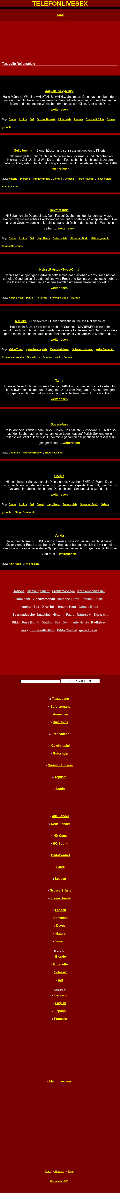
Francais (60, 1018)
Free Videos (60, 734)
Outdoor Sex (50, 622)
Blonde (60, 956)
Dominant (14, 452)
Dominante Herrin (76, 622)
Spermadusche (23, 614)
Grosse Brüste (60, 890)
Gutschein (60, 753)
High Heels (64, 119)
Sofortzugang (60, 706)
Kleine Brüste (60, 898)
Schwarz (60, 972)
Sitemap (59, 1171)
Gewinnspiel (60, 745)
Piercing (25, 178)
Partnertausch (85, 178)
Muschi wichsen (59, 349)
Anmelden (60, 714)
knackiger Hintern (50, 614)
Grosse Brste (88, 606)
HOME (60, 15)
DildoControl (60, 855)
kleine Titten (16, 349)
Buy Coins (60, 722)
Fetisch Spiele (92, 599)
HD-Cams (61, 835)
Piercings (41, 297)
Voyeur (60, 941)
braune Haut (67, 606)
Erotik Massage (63, 591)
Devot (40, 504)
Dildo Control (67, 630)
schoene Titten (68, 599)
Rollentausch (10, 186)
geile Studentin (105, 349)
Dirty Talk (48, 606)
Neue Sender (60, 824)
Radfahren (99, 622)
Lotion (23, 119)
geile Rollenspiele (36, 349)
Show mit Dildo (95, 119)
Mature (60, 933)
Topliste (60, 777)
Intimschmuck (41, 178)
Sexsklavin (33, 357)
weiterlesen (59, 109)
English (60, 1003)
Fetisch (60, 910)
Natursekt (84, 614)
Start (48, 1171)
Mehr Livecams (60, 1081)
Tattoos (75, 297)
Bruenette (60, 964)
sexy (24, 630)
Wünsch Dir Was (60, 765)
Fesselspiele (104, 178)
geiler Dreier (88, 630)
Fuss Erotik (30, 622)
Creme (12, 119)
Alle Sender (60, 816)
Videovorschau (44, 599)
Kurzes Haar (16, 297)
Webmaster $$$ (59, 1181)
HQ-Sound (60, 843)
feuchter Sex (29, 606)
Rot (60, 980)
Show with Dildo (42, 630)
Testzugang (60, 698)
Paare (29, 297)
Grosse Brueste (46, 119)
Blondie (57, 178)
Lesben (78, 119)
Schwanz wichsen (82, 349)
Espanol (61, 1011)
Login (60, 788)
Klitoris (13, 178)
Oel (32, 119)
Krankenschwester (13, 357)
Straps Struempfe (12, 246)
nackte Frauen (63, 357)
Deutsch (60, 995)
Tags (70, 1171)
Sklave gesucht (100, 238)
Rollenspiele (60, 238)
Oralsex (69, 178)
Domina (47, 357)
